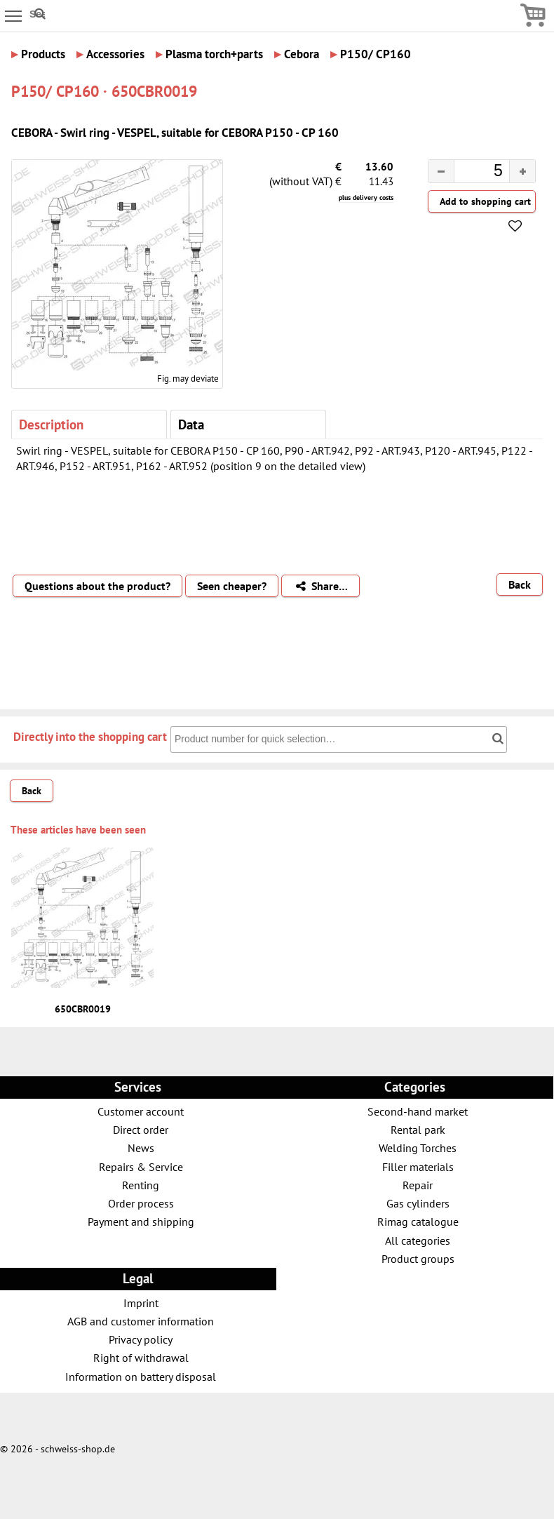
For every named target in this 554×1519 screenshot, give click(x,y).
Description (51, 424)
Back (519, 584)
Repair (418, 1184)
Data (191, 424)
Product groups (417, 1258)
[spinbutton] (470, 172)
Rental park (418, 1129)
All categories (417, 1240)
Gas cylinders (418, 1203)
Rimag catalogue (418, 1221)
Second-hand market (417, 1111)
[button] (522, 171)
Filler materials (418, 1166)
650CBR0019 (83, 1009)
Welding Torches (418, 1147)
